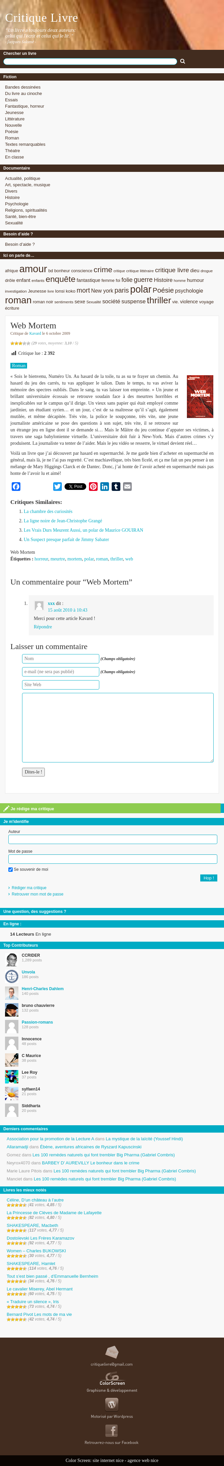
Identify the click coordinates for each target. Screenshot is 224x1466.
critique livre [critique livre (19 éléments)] (172, 270)
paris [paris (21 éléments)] (121, 290)
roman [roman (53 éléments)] (18, 300)
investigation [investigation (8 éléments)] (16, 291)
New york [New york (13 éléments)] (102, 291)
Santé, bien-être (20, 216)
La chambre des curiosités (48, 511)
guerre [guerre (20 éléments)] (143, 279)
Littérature (15, 118)
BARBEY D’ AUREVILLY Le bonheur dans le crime (90, 1162)
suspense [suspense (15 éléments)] (133, 301)
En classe (14, 157)
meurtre (57, 558)
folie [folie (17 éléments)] (126, 280)
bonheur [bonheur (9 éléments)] (62, 270)
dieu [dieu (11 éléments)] (194, 270)
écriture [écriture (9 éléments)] (12, 308)
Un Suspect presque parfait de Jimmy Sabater (66, 539)
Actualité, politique (22, 178)
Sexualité (14, 222)
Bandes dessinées (22, 87)
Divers (11, 191)
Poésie (11, 131)
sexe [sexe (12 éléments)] (80, 301)
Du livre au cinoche (23, 93)
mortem (75, 558)
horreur (41, 558)
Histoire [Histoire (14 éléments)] (163, 280)
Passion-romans (37, 1022)
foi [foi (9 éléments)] (118, 280)
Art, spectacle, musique (27, 184)
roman (102, 558)
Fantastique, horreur (24, 106)
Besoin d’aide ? (20, 244)
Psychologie (16, 203)
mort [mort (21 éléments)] (83, 290)
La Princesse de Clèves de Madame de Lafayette (54, 1212)
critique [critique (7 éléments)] (119, 271)
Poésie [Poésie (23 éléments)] (163, 290)
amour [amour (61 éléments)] (33, 268)
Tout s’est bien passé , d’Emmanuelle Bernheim (52, 1276)
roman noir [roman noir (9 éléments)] (43, 301)
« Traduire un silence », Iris (33, 1301)
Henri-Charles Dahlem (43, 988)
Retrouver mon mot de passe (38, 894)
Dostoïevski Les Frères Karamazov (40, 1238)
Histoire (12, 197)
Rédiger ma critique (29, 887)
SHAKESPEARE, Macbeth (32, 1225)
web (129, 558)
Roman (12, 137)
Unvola (28, 972)
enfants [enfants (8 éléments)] (37, 280)
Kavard (35, 333)
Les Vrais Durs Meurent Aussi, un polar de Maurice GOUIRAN (83, 530)
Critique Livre (41, 17)
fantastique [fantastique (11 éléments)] (88, 280)
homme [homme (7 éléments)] (180, 281)
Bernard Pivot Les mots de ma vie (39, 1314)
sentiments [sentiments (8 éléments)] (64, 302)
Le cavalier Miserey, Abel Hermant (40, 1288)
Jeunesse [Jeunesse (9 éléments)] (37, 291)
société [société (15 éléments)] (111, 301)
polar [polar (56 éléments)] (140, 289)
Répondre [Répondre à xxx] (43, 626)
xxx (51, 603)
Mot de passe (20, 851)
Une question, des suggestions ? (34, 911)
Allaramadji (17, 1146)
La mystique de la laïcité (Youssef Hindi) (144, 1138)
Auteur (14, 831)
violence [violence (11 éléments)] (189, 301)
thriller (116, 558)
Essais (11, 99)
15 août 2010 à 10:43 (67, 610)
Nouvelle (13, 125)
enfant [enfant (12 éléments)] (23, 280)
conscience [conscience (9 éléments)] (82, 270)
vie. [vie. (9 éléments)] (175, 301)
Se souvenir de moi (28, 869)
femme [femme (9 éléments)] (108, 280)
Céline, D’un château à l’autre (35, 1199)
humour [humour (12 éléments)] (195, 280)
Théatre (12, 150)
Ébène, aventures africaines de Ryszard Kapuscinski (91, 1146)
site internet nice (108, 1460)
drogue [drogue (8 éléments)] (207, 271)
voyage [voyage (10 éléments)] (206, 301)
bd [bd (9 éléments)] (50, 270)
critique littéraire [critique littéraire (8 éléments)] (140, 271)
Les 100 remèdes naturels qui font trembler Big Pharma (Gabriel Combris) (103, 1154)
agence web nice (142, 1460)
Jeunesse (14, 112)
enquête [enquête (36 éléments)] (60, 279)
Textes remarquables (25, 144)
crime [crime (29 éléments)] (103, 269)
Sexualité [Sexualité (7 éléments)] (93, 302)
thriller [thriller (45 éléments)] (159, 300)
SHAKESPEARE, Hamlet (31, 1263)
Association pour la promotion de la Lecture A (50, 1138)
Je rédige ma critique (28, 809)
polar (89, 558)
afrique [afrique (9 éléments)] (11, 270)
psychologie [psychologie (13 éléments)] (189, 291)
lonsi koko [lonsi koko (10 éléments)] (65, 291)
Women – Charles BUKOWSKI (36, 1250)
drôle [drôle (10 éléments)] (10, 280)
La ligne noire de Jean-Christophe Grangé (63, 520)
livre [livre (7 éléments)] (50, 291)
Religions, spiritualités (26, 210)
